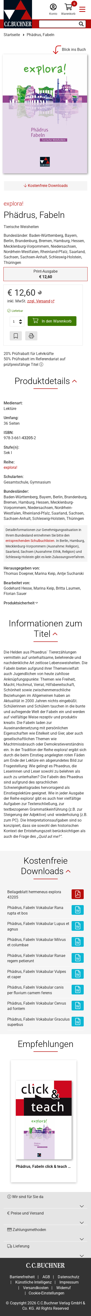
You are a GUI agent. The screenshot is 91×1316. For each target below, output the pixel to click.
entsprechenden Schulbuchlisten (30, 541)
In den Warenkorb (52, 320)
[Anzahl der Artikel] (17, 321)
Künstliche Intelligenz (33, 1282)
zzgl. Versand (38, 301)
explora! (10, 467)
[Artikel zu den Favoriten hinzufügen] (16, 335)
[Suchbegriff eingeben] (62, 24)
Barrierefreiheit (22, 1277)
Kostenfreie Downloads (46, 185)
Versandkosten (36, 1287)
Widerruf (63, 1287)
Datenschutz (68, 1277)
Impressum (69, 1282)
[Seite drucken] (31, 335)
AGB (46, 1277)
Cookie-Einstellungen (46, 1293)
